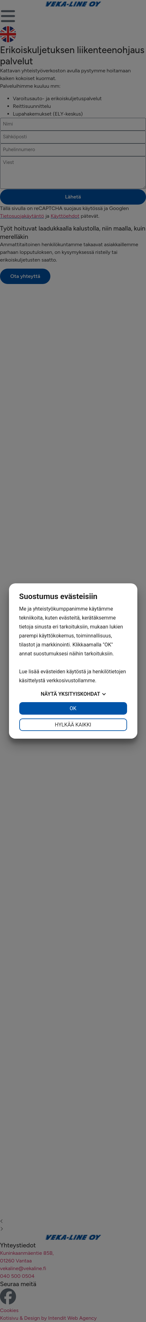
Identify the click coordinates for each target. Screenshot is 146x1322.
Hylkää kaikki (73, 725)
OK (73, 708)
